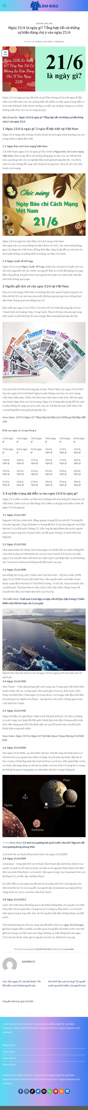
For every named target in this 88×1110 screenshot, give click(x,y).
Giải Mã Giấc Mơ (44, 23)
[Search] (84, 6)
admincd (59, 42)
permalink (69, 949)
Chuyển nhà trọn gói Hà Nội (17, 1001)
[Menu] (4, 6)
